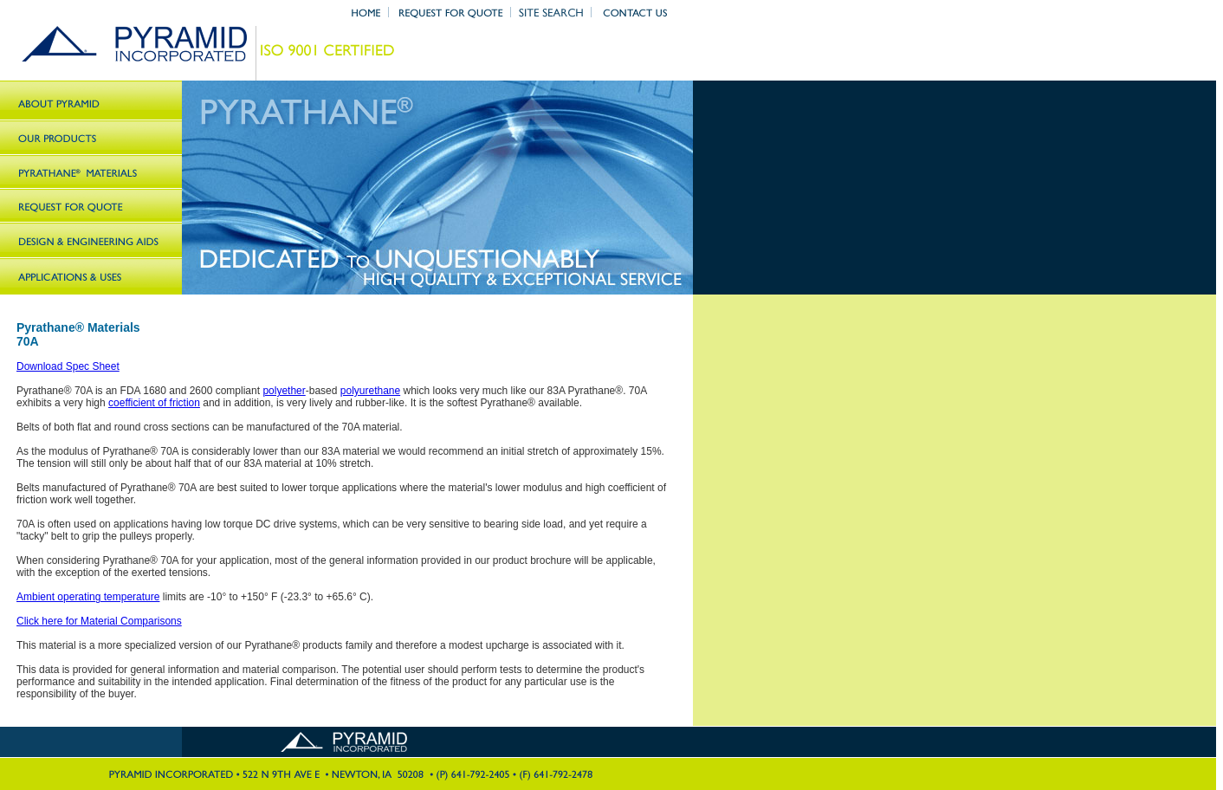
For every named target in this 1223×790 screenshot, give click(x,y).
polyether (283, 391)
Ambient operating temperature (87, 597)
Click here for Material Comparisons (99, 621)
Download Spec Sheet (68, 366)
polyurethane (370, 391)
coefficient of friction (154, 403)
